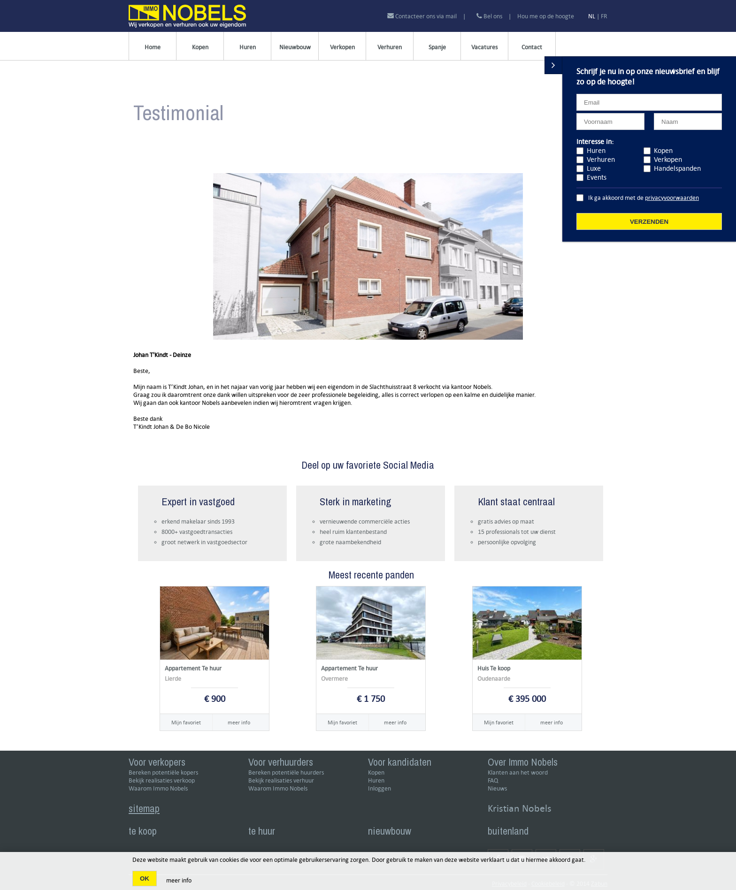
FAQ (493, 780)
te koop (143, 830)
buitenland (508, 830)
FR (604, 16)
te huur (261, 830)
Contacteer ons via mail (422, 16)
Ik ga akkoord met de (643, 198)
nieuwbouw (389, 830)
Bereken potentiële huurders (286, 772)
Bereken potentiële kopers (163, 772)
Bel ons (489, 16)
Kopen (200, 47)
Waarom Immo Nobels (158, 788)
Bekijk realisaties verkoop (162, 780)
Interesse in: (594, 141)
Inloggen (379, 788)
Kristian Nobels (520, 808)
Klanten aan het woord (518, 772)
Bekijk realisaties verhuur (281, 780)
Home (153, 47)
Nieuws (497, 788)
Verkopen (342, 47)
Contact (531, 47)
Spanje (437, 47)
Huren (247, 47)
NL (591, 16)
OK (144, 878)
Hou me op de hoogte (545, 16)
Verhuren (389, 47)
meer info (239, 722)
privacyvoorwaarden (672, 198)
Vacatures (484, 47)
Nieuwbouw (295, 47)
